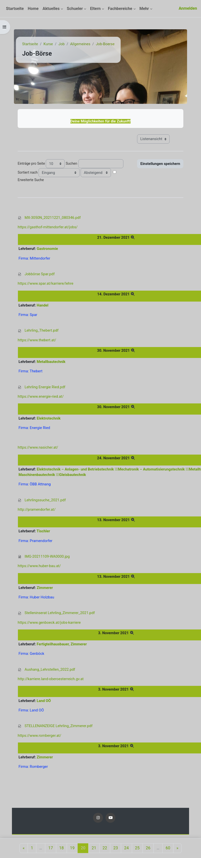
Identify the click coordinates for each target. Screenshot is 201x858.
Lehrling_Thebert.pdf (41, 330)
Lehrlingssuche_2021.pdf (45, 500)
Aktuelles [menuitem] (51, 8)
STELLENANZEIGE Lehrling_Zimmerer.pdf (59, 726)
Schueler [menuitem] (75, 8)
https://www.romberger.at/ (39, 735)
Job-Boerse (105, 44)
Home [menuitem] (33, 8)
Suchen (71, 163)
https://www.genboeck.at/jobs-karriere (49, 622)
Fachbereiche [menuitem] (120, 8)
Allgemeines (80, 44)
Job (61, 44)
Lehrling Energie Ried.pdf (45, 387)
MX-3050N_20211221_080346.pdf (53, 217)
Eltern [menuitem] (95, 8)
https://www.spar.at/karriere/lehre (45, 283)
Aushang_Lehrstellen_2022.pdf (50, 669)
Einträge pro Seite (31, 163)
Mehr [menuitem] (144, 8)
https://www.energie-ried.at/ (41, 396)
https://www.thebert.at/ (37, 340)
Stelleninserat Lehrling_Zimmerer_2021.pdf (60, 613)
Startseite (30, 44)
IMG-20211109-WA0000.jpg (47, 556)
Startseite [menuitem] (15, 8)
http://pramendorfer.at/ (36, 509)
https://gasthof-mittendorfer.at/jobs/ (48, 227)
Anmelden (188, 8)
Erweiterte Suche (31, 180)
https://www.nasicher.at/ (38, 447)
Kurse (48, 44)
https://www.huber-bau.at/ (39, 566)
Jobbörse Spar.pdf (40, 274)
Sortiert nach (28, 172)
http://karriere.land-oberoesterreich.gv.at (51, 679)
